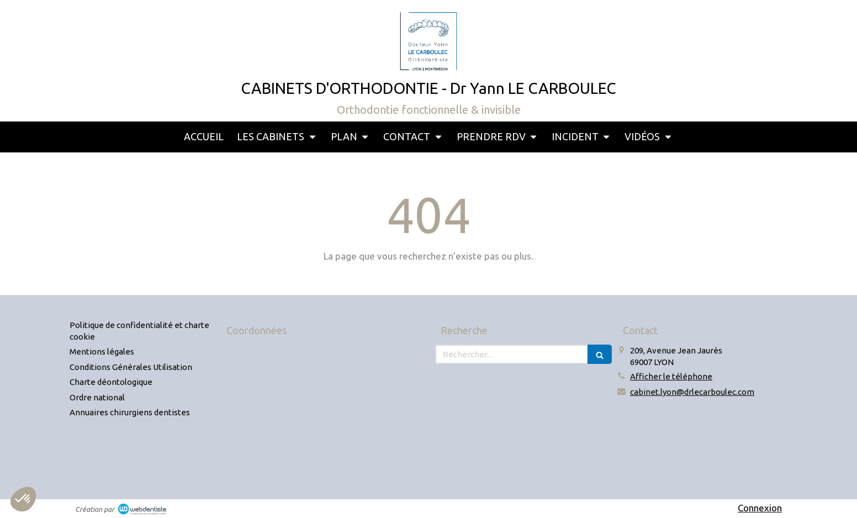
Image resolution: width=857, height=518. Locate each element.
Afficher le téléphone (671, 376)
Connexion (760, 508)
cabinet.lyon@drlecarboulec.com (692, 392)
